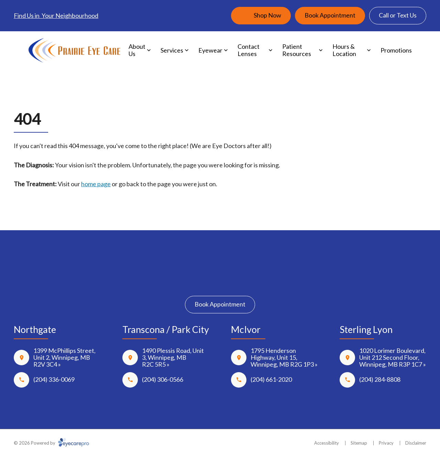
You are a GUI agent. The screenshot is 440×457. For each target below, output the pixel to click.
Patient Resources (296, 50)
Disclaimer (415, 443)
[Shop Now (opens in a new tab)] (261, 15)
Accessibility (326, 443)
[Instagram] (220, 279)
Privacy (386, 443)
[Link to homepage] (74, 50)
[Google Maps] (240, 279)
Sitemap (359, 443)
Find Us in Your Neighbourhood (56, 15)
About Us (137, 50)
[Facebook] (200, 279)
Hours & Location (344, 50)
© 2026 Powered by (51, 443)
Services (172, 50)
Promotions (396, 50)
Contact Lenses (249, 50)
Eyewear (210, 50)
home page (96, 184)
